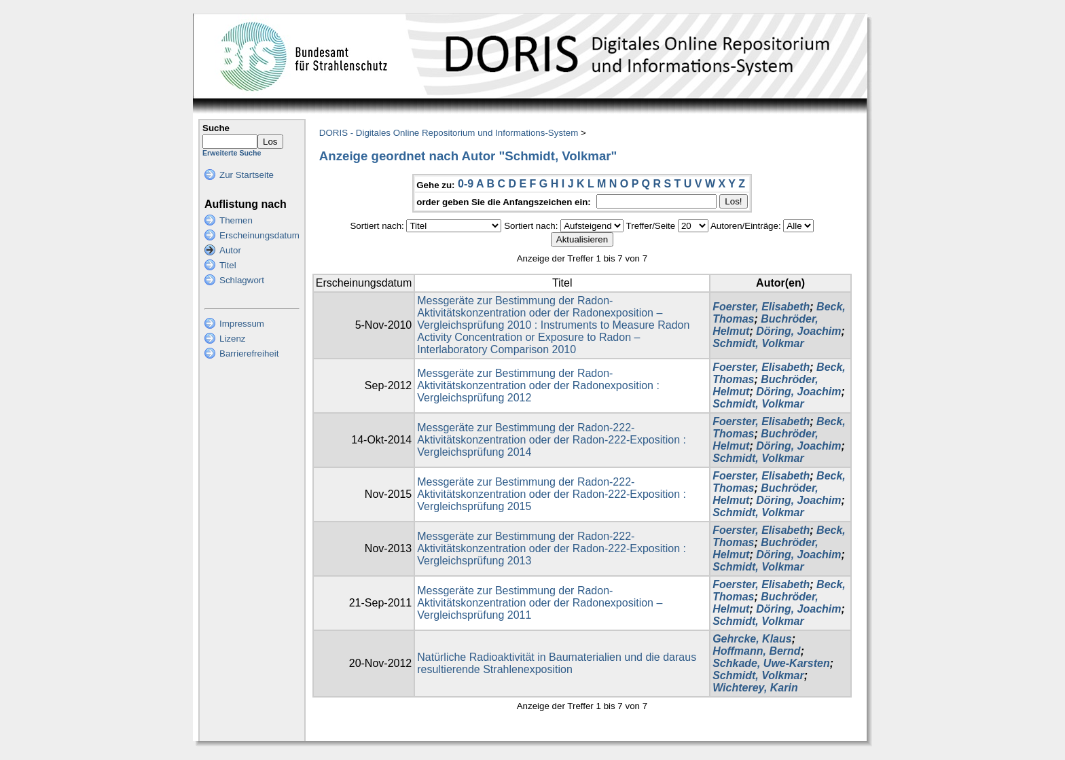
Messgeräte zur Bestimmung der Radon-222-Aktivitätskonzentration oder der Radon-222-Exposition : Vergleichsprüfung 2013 (551, 548)
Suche (216, 128)
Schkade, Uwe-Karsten (771, 663)
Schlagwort (241, 280)
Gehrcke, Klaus (752, 639)
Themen (236, 220)
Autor (230, 250)
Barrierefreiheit (248, 353)
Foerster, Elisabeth (761, 306)
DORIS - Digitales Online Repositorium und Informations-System (448, 133)
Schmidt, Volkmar (758, 343)
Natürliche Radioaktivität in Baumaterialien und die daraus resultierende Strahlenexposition (556, 663)
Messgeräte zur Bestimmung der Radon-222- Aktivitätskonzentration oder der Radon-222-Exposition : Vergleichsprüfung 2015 (551, 494)
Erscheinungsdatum (259, 235)
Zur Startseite (246, 175)
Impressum (241, 324)
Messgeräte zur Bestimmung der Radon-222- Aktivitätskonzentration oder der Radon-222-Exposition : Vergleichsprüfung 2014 (551, 440)
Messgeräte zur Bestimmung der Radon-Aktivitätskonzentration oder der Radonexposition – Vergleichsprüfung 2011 (539, 603)
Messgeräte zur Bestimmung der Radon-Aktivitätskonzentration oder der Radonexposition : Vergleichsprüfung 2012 (538, 385)
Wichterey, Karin (755, 687)
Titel (227, 265)
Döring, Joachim (798, 331)
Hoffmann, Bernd (756, 651)
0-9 (465, 183)
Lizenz (232, 338)
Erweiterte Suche (231, 153)
